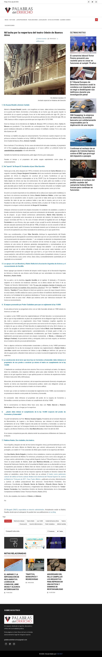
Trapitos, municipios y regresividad (32, 576)
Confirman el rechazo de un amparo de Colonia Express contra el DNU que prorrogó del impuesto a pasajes (82, 152)
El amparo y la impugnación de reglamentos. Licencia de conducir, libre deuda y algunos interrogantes (12, 581)
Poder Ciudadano (50, 524)
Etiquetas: (8, 521)
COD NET (60, 654)
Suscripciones (10, 25)
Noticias (12, 19)
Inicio (6, 19)
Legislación (43, 19)
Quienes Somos (65, 19)
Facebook (50, 531)
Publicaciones (33, 19)
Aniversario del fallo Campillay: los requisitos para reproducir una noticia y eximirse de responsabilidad (55, 581)
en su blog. (52, 512)
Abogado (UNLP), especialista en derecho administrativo (25, 510)
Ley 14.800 (40, 521)
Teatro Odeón (30, 521)
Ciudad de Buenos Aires (52, 521)
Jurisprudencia (21, 19)
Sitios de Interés (53, 19)
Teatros (63, 521)
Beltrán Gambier (41, 38)
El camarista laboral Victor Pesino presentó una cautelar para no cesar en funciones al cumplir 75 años (83, 59)
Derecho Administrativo (36, 524)
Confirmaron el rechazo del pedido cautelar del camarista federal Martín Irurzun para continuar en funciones (82, 185)
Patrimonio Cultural (19, 521)
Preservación (23, 524)
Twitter (60, 531)
